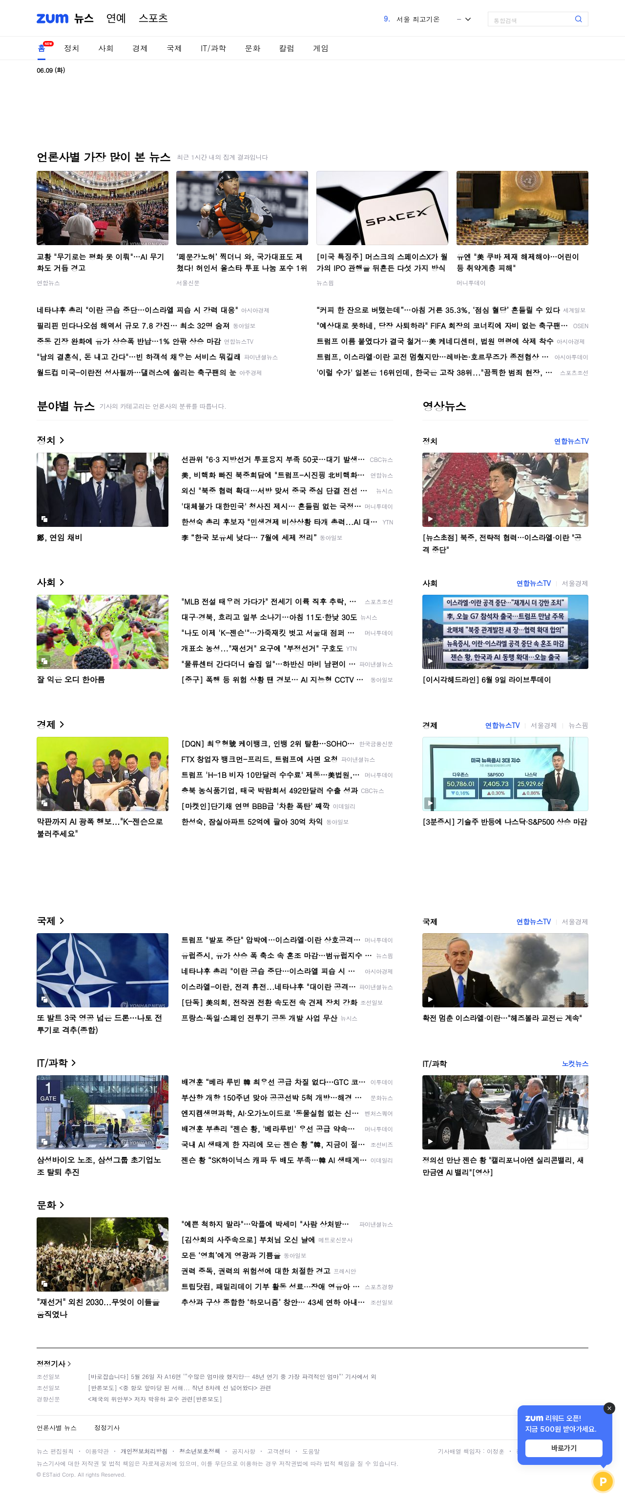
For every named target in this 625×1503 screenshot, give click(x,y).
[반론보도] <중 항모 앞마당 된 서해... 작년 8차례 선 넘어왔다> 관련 (179, 1387)
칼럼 (286, 48)
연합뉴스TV (571, 441)
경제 (140, 48)
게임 (321, 48)
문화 (252, 48)
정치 (72, 48)
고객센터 (279, 1451)
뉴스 (84, 18)
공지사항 (243, 1451)
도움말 (311, 1451)
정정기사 (51, 1363)
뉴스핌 (325, 282)
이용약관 (97, 1451)
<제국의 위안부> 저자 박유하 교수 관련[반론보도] (155, 1399)
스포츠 (153, 18)
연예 (116, 18)
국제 (174, 48)
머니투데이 (471, 282)
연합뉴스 (48, 282)
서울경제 (575, 583)
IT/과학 (213, 48)
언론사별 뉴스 (57, 1427)
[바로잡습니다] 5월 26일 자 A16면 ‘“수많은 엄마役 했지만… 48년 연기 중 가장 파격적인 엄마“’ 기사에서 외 (232, 1376)
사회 (106, 48)
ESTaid (51, 1474)
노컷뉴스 (575, 1063)
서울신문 (188, 282)
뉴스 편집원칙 (55, 1451)
